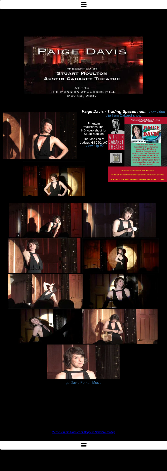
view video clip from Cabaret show (135, 113)
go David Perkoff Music (83, 382)
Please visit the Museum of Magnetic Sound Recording (83, 432)
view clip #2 (95, 146)
